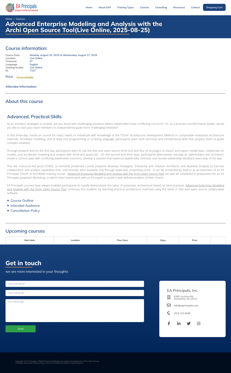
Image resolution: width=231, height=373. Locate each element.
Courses (144, 7)
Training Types (125, 7)
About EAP (104, 7)
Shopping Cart (214, 7)
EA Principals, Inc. (182, 290)
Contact (195, 7)
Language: (12, 64)
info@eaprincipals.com (186, 305)
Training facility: (15, 67)
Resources (179, 7)
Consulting (161, 7)
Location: (11, 58)
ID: (7, 70)
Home (89, 7)
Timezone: (11, 61)
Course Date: (13, 55)
